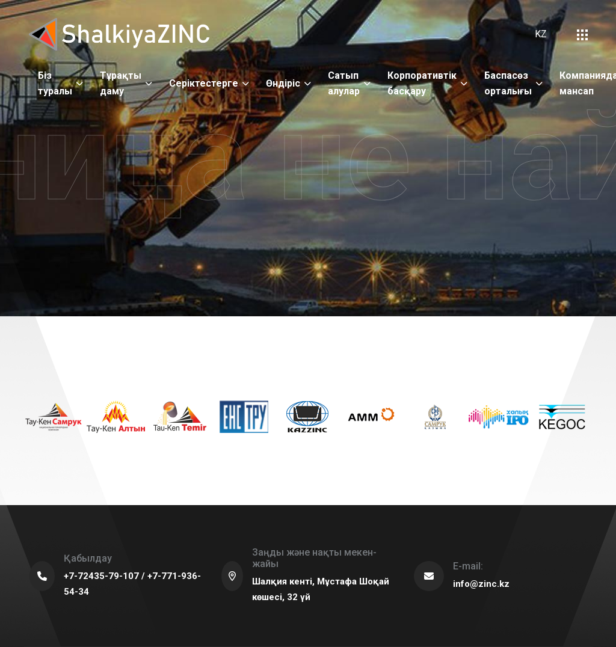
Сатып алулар (344, 83)
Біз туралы (55, 83)
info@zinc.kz (481, 583)
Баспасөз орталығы (508, 83)
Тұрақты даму (120, 83)
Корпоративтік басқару (422, 83)
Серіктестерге (203, 83)
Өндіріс (283, 83)
